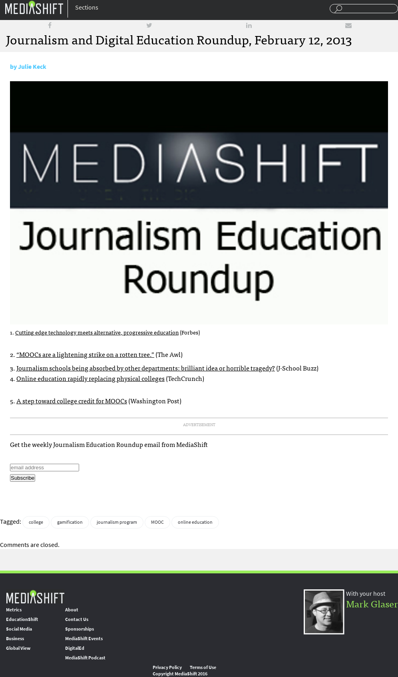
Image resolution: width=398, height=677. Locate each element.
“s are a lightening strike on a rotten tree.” (85, 354)
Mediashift (34, 7)
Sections (86, 7)
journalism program (117, 522)
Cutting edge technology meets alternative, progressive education (97, 332)
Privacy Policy (167, 667)
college (36, 522)
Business (15, 638)
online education (195, 522)
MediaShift (35, 596)
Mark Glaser (372, 603)
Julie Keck (32, 66)
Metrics (14, 610)
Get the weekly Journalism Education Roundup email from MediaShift (109, 444)
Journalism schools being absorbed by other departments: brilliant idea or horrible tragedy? (145, 368)
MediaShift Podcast (85, 658)
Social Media (19, 629)
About (71, 610)
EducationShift (22, 619)
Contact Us (76, 619)
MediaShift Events (84, 638)
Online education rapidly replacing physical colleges (90, 378)
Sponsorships (79, 629)
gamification (70, 522)
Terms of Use (203, 667)
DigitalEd (74, 648)
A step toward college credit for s (71, 400)
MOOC (157, 522)
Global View (18, 648)
